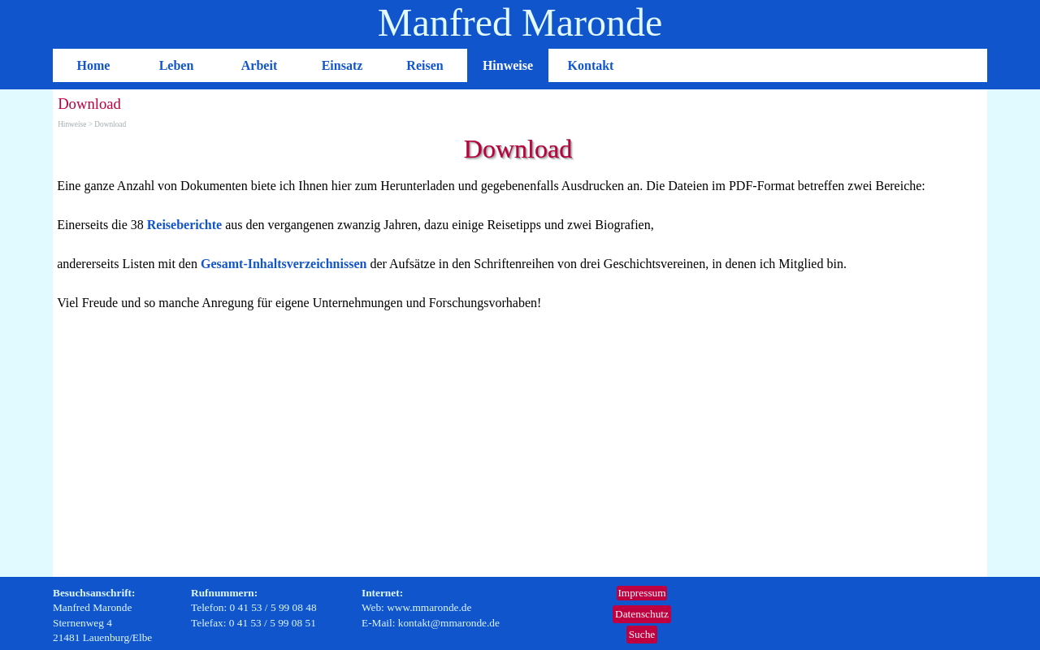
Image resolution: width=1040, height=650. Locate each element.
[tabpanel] (520, 244)
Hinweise (508, 65)
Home (93, 65)
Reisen (424, 65)
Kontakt (591, 65)
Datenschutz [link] (642, 614)
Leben (176, 65)
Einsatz (342, 65)
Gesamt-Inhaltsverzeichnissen (283, 264)
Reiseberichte (184, 225)
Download (110, 124)
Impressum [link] (641, 593)
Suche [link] (642, 634)
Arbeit (259, 65)
